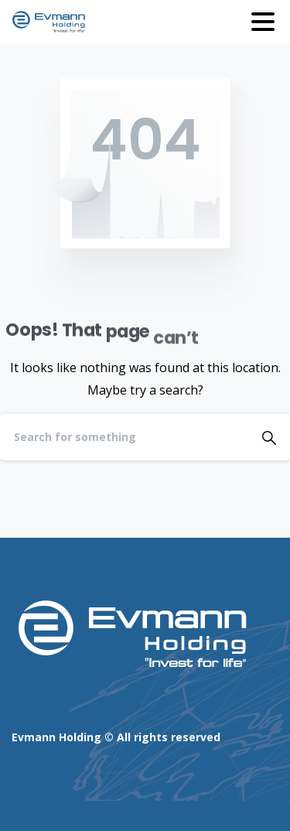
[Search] (124, 437)
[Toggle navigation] (262, 22)
